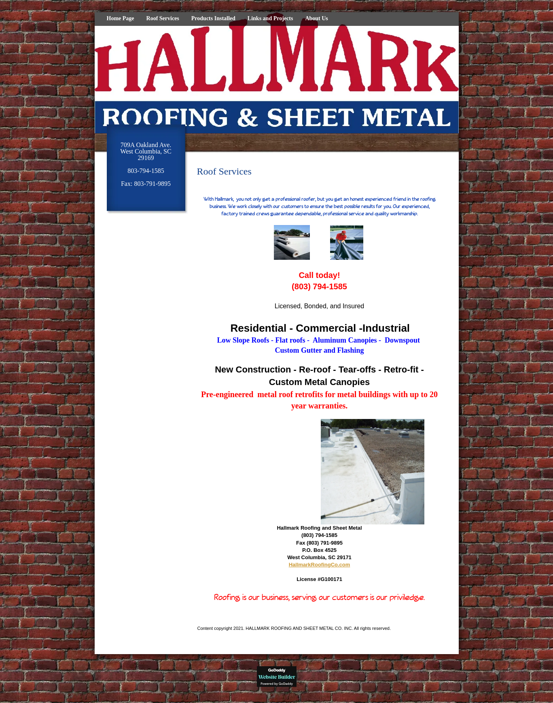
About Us (316, 18)
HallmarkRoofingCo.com (319, 565)
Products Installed (213, 18)
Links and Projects (270, 18)
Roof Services (162, 18)
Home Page (120, 18)
